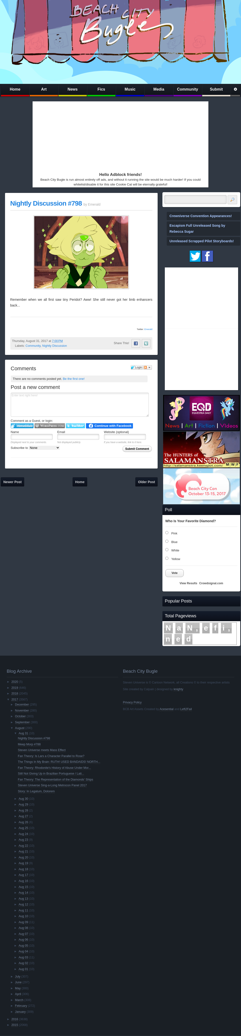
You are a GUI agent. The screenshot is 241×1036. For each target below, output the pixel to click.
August (19, 728)
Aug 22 (23, 845)
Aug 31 (23, 733)
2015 (14, 1025)
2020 (14, 681)
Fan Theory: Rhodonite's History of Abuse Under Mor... (54, 768)
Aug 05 (23, 945)
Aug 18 (23, 869)
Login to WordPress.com (49, 425)
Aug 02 (23, 963)
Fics (101, 89)
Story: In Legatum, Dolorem (36, 791)
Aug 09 (23, 922)
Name (15, 432)
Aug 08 (23, 928)
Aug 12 (23, 904)
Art (43, 89)
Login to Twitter (75, 425)
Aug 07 (23, 934)
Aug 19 (23, 863)
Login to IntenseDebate (22, 425)
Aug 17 (23, 875)
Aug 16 (23, 881)
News (73, 89)
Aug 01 (23, 969)
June (18, 982)
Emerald (148, 329)
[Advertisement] (109, 135)
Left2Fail (186, 709)
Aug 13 (23, 898)
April (18, 994)
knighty (178, 689)
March (19, 1000)
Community (187, 89)
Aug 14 (23, 892)
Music (130, 89)
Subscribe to (35, 448)
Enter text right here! (80, 405)
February (21, 1005)
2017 (14, 699)
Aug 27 (23, 816)
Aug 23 (23, 839)
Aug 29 (23, 804)
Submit (216, 89)
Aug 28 (23, 810)
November (22, 710)
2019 (14, 687)
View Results (188, 583)
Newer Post (12, 482)
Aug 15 (23, 887)
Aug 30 (23, 798)
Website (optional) (116, 432)
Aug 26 (23, 822)
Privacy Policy (132, 702)
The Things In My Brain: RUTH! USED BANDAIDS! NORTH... (59, 762)
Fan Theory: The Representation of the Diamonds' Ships (55, 779)
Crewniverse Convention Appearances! (201, 216)
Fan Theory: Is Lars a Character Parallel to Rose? (51, 756)
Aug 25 (23, 828)
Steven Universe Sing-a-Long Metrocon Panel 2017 (52, 785)
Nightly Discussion (54, 345)
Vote (175, 573)
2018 (14, 693)
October (20, 716)
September (22, 722)
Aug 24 (23, 834)
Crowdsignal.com (211, 583)
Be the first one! (74, 379)
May (18, 988)
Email (61, 432)
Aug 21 (23, 851)
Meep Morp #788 (29, 744)
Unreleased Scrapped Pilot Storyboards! (202, 241)
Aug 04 (23, 951)
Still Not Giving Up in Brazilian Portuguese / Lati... (51, 773)
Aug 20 (23, 857)
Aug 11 (23, 910)
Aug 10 (23, 916)
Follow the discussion (147, 367)
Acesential (166, 709)
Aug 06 (23, 939)
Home (15, 89)
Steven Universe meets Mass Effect (42, 750)
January (20, 1011)
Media (158, 89)
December (22, 704)
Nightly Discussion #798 (46, 203)
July (17, 976)
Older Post (146, 482)
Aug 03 (23, 957)
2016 (14, 1019)
